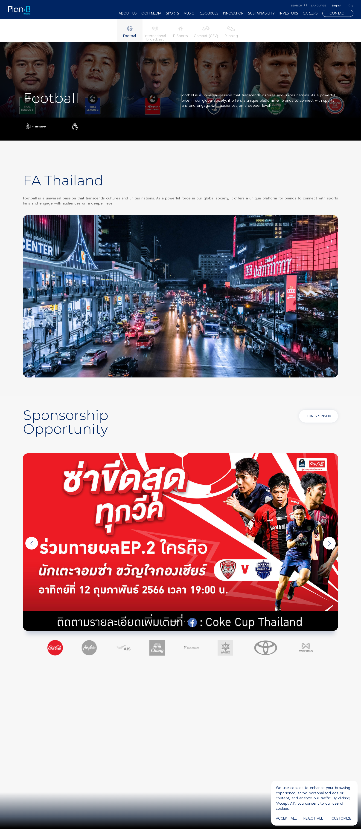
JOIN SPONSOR (318, 416)
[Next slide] (329, 543)
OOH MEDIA (151, 13)
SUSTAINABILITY (261, 13)
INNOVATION (233, 13)
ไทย (351, 5)
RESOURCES (208, 13)
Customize (341, 818)
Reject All (313, 818)
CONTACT (337, 13)
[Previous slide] (31, 543)
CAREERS (310, 13)
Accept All (286, 818)
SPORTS (172, 13)
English (336, 5)
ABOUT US (128, 13)
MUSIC (189, 13)
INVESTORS (288, 13)
